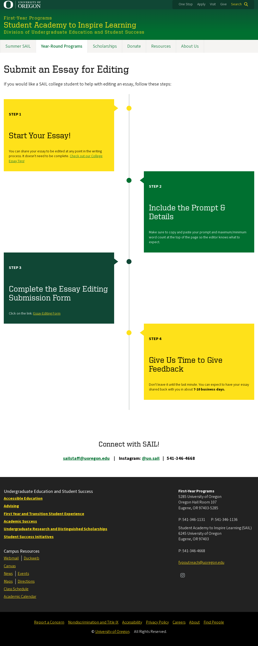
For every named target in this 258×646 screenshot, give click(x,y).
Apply (201, 4)
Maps (8, 581)
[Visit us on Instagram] (182, 576)
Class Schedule (16, 589)
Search (236, 4)
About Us (190, 46)
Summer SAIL (18, 46)
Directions (26, 581)
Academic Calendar (20, 596)
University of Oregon (112, 631)
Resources (161, 46)
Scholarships (105, 46)
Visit (213, 4)
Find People (214, 622)
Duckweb (31, 558)
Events (23, 573)
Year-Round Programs (61, 46)
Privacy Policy (157, 622)
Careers (179, 622)
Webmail (11, 558)
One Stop (186, 4)
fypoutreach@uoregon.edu (201, 562)
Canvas (10, 566)
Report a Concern (49, 622)
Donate (134, 46)
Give (223, 4)
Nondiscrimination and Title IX (93, 622)
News (8, 573)
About (194, 622)
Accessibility (132, 622)
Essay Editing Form (46, 313)
